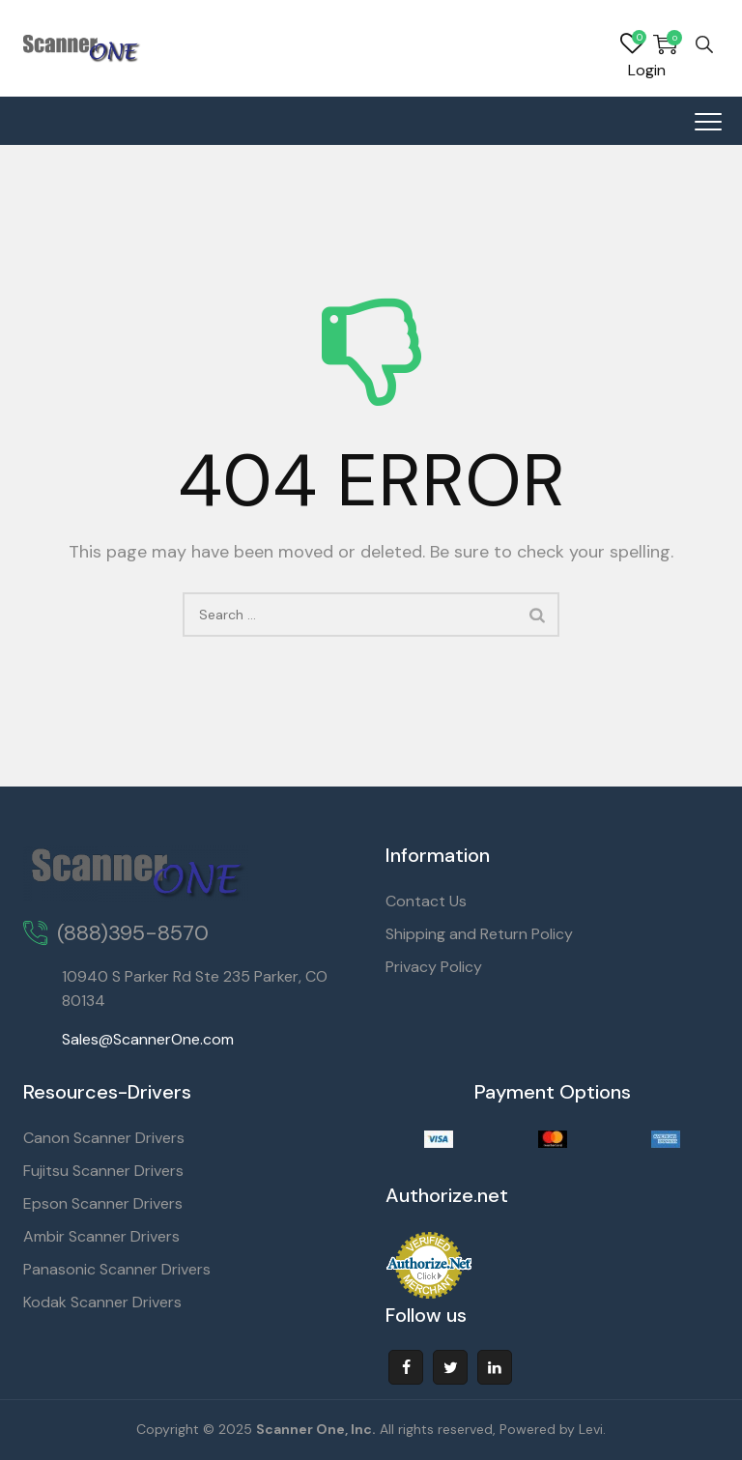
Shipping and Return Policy (479, 934)
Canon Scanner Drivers (104, 1138)
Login (647, 70)
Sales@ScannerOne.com (148, 1039)
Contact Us (426, 901)
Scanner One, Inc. (316, 1429)
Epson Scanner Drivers (103, 1203)
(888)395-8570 (133, 933)
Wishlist (631, 44)
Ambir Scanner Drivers (101, 1236)
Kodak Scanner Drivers (102, 1302)
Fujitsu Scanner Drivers (103, 1170)
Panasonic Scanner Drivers (117, 1269)
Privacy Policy (433, 967)
